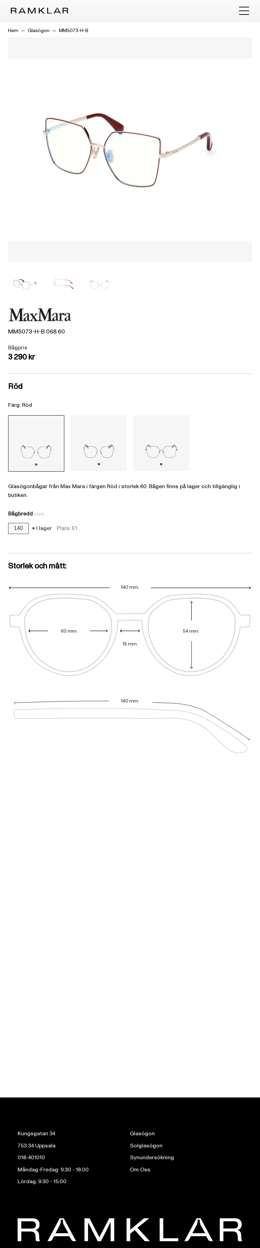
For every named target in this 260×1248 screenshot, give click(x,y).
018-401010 (31, 1157)
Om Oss (140, 1169)
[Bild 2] (62, 284)
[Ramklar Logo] (39, 11)
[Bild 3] (99, 284)
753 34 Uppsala (37, 1145)
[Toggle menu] (244, 11)
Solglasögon (146, 1145)
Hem (13, 30)
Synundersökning (152, 1157)
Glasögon (38, 30)
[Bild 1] (25, 284)
